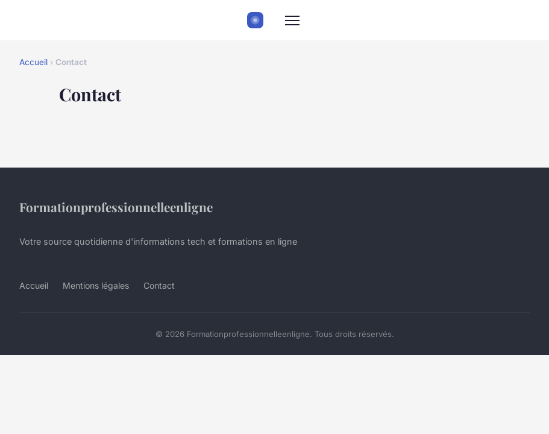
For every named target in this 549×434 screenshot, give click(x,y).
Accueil (33, 62)
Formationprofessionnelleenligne (116, 206)
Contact (159, 285)
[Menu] (292, 20)
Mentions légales (96, 285)
